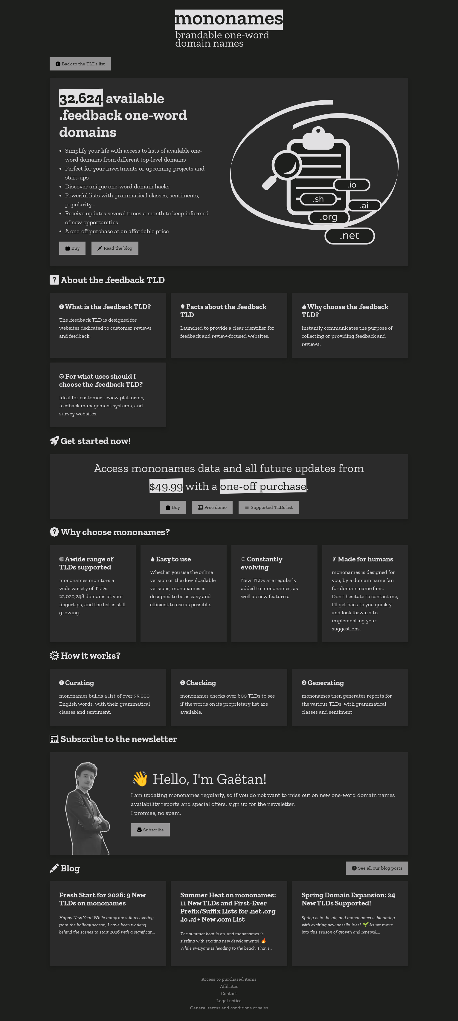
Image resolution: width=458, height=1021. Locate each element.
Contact (229, 993)
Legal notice (229, 1000)
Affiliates (229, 986)
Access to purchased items (229, 979)
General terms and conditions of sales (229, 1008)
